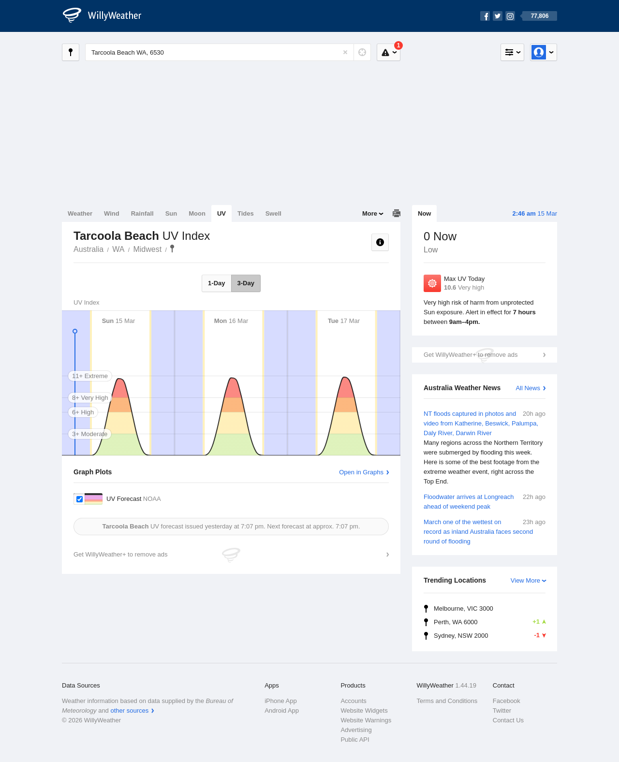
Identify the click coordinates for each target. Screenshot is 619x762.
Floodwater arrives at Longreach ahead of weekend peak (484, 501)
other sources (129, 710)
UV (221, 213)
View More (525, 580)
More (369, 213)
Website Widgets (363, 710)
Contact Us (508, 720)
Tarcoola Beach (172, 248)
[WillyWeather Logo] (107, 16)
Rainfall (142, 213)
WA (118, 249)
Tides (245, 213)
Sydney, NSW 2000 (489, 635)
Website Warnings (365, 720)
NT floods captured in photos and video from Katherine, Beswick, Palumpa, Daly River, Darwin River (484, 447)
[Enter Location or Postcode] (228, 52)
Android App (282, 710)
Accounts (353, 700)
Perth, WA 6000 (489, 621)
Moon (197, 213)
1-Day (216, 283)
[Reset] (345, 52)
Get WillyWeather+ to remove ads (470, 354)
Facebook (506, 700)
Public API (354, 739)
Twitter (502, 710)
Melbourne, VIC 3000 (463, 608)
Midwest (147, 249)
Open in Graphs (361, 472)
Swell (273, 213)
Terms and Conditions (447, 700)
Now (424, 213)
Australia (88, 249)
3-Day (245, 283)
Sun (171, 213)
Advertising (355, 729)
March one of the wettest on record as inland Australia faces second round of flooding (484, 531)
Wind (111, 213)
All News (528, 388)
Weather (80, 213)
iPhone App (281, 700)
